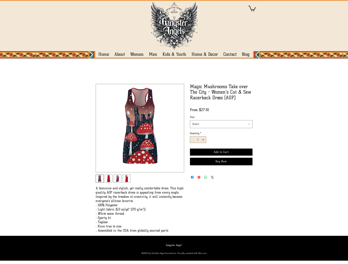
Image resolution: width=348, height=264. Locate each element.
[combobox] (221, 124)
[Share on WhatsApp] (206, 177)
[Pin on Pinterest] (199, 177)
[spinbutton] (198, 140)
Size (192, 117)
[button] (252, 8)
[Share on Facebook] (192, 177)
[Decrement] (192, 140)
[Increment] (203, 140)
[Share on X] (212, 177)
